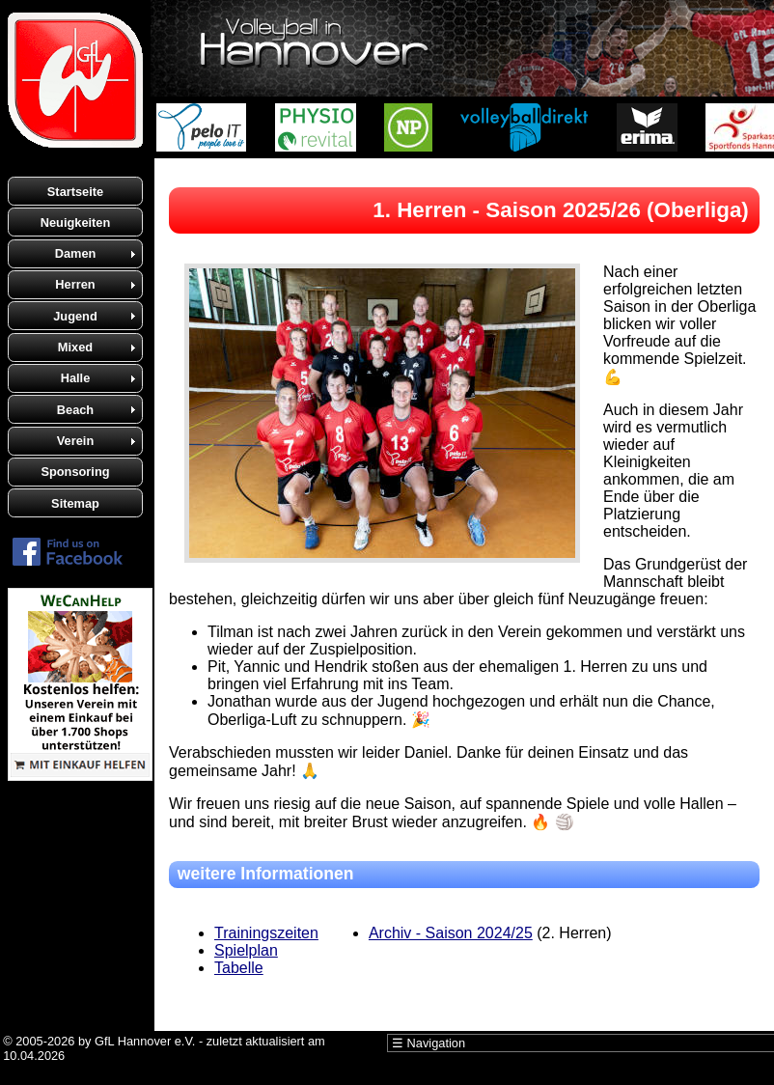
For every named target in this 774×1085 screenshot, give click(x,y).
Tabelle (238, 968)
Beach (75, 410)
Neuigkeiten (76, 222)
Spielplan (246, 950)
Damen (76, 253)
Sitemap (75, 503)
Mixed (75, 347)
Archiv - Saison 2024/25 (451, 933)
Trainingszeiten (266, 933)
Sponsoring (75, 471)
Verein (75, 440)
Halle (76, 378)
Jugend (75, 316)
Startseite (75, 191)
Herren (75, 284)
